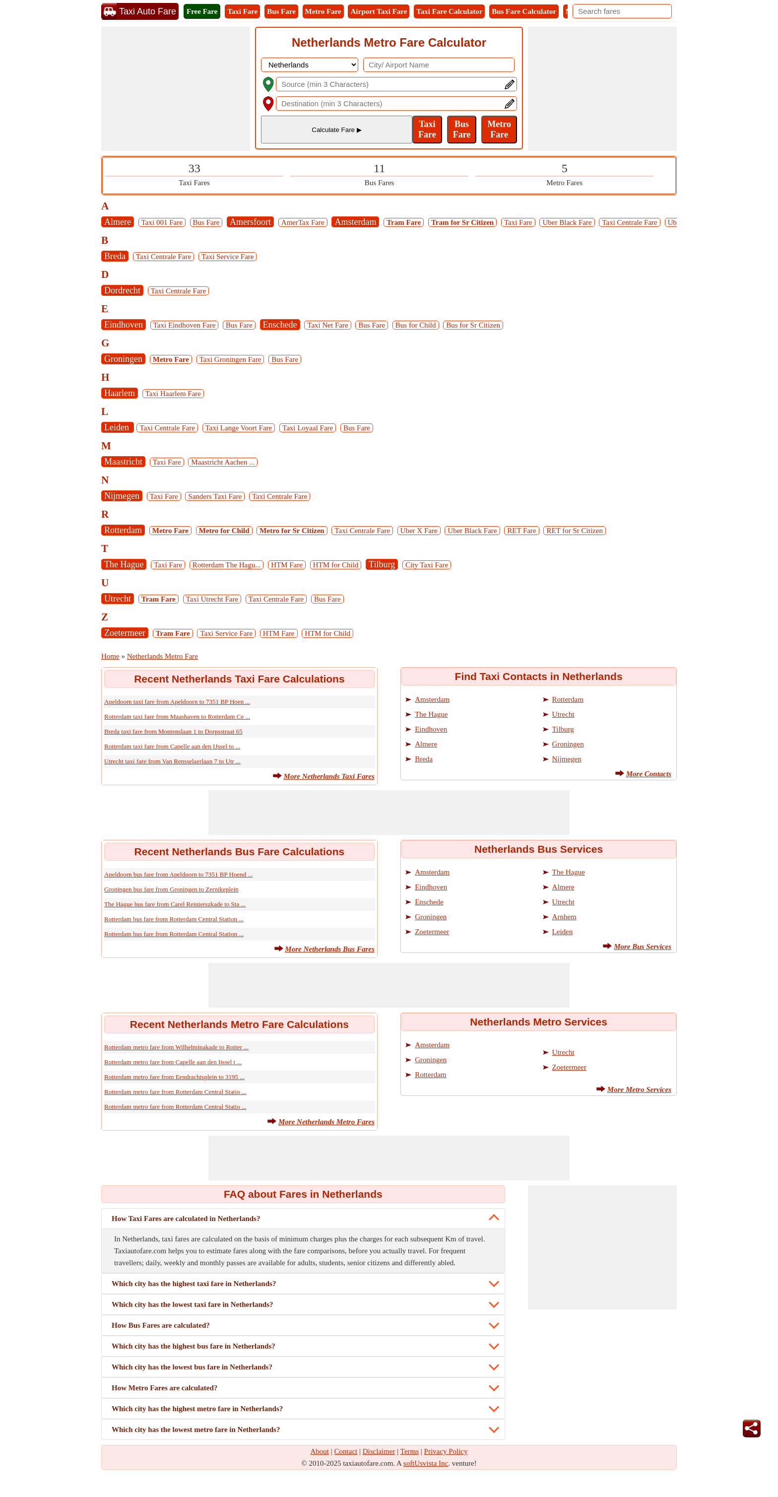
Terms (409, 1451)
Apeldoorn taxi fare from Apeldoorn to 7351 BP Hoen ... (177, 701)
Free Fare (202, 11)
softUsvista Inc (425, 1463)
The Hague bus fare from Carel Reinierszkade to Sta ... (175, 904)
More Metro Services (639, 1089)
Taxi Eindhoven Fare (184, 325)
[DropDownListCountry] (309, 65)
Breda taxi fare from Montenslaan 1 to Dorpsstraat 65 (173, 731)
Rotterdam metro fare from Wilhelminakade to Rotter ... (176, 1047)
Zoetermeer (124, 633)
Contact (346, 1451)
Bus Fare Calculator (524, 11)
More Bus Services (642, 947)
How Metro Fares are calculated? (164, 1388)
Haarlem (119, 393)
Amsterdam (355, 222)
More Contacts (648, 774)
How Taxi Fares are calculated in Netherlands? (186, 1219)
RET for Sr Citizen (574, 531)
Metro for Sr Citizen (291, 531)
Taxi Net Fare (327, 325)
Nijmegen (121, 496)
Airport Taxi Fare (378, 11)
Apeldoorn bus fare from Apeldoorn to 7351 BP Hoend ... (178, 874)
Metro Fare (323, 11)
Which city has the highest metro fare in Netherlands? (197, 1409)
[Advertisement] (175, 89)
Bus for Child (415, 325)
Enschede (280, 325)
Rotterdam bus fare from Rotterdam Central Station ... (174, 919)
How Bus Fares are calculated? (161, 1325)
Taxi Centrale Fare (629, 222)
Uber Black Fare (566, 222)
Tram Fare (404, 222)
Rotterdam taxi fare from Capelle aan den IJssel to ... (172, 746)
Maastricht (123, 462)
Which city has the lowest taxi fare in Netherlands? (192, 1304)
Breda (115, 256)
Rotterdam (123, 530)
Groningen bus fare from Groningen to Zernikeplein (171, 889)
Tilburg (382, 564)
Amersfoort (250, 222)
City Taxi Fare (426, 565)
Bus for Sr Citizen (473, 325)
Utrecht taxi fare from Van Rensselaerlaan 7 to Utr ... (172, 761)
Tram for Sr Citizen (462, 222)
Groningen (123, 359)
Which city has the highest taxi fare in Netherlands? (194, 1284)
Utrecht (117, 599)
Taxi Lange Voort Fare (238, 428)
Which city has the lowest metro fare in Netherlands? (196, 1429)
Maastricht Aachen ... (223, 462)
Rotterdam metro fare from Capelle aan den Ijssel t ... (173, 1062)
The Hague (123, 564)
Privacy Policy (446, 1451)
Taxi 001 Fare (162, 222)
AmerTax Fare (302, 222)
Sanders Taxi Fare (215, 496)
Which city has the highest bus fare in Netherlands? (193, 1346)
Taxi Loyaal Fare (307, 428)
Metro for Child (224, 531)
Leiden (117, 427)
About (320, 1451)
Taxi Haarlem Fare (173, 394)
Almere (117, 222)
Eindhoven (123, 325)
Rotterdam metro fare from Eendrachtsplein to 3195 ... (174, 1077)
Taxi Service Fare (227, 257)
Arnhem (564, 917)
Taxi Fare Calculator (449, 11)
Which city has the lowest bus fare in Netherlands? (192, 1367)
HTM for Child (336, 565)
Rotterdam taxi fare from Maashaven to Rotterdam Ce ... (177, 716)
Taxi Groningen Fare (230, 359)
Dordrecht (122, 290)
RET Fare (521, 531)
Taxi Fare (242, 11)
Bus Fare (281, 11)
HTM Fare (287, 565)
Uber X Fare (419, 531)
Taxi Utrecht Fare (212, 599)
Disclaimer (379, 1451)
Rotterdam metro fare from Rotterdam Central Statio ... (175, 1091)
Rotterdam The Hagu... (227, 565)
